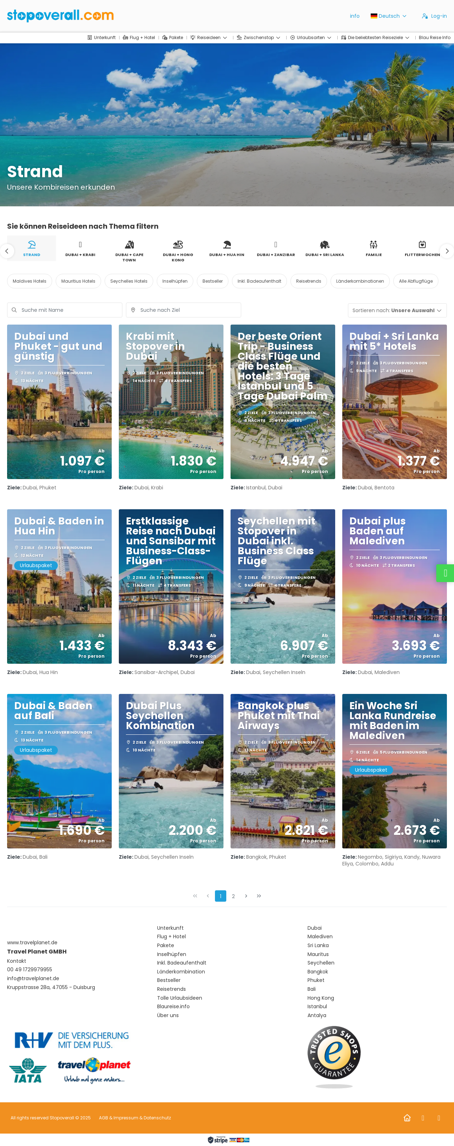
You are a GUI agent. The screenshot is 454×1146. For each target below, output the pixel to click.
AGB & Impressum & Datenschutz (135, 1118)
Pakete (165, 945)
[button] (7, 251)
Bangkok (318, 971)
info (355, 16)
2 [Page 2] (233, 896)
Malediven (320, 936)
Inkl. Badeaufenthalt (181, 963)
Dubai (315, 928)
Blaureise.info (173, 1006)
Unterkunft (170, 928)
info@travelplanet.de (33, 978)
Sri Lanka (318, 945)
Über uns (168, 1015)
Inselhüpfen (171, 954)
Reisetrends (171, 989)
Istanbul (317, 1006)
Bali (312, 989)
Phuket (316, 980)
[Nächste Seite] (246, 896)
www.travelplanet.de (32, 942)
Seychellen (321, 963)
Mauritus (318, 954)
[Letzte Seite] (259, 896)
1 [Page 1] (220, 896)
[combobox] (183, 310)
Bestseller (169, 980)
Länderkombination (181, 971)
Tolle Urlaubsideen (179, 998)
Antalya (317, 1015)
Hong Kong (321, 998)
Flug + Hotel (171, 936)
